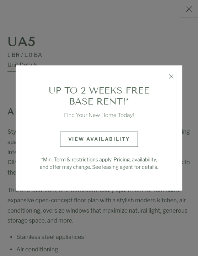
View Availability (99, 139)
